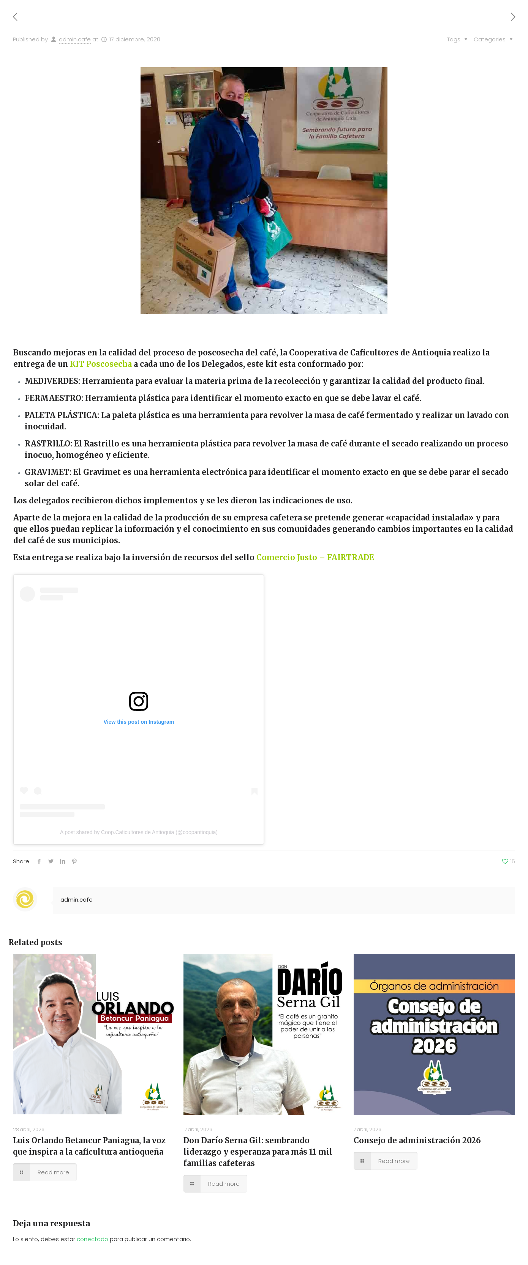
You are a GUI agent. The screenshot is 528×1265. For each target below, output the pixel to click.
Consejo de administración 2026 (417, 1140)
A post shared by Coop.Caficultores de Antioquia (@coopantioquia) (139, 832)
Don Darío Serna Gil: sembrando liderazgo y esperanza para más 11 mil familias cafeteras (257, 1152)
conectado (92, 1239)
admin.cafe (75, 39)
